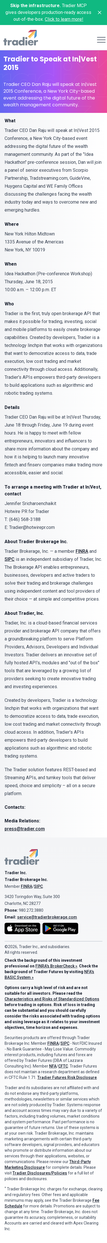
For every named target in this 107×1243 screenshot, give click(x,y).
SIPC (10, 559)
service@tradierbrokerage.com (47, 917)
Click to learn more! (64, 19)
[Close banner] (99, 12)
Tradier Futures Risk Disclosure (67, 1077)
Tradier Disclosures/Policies (40, 1173)
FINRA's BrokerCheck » (56, 966)
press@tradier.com (25, 829)
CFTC (63, 1066)
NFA (52, 1066)
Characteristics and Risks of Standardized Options (52, 999)
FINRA (82, 551)
